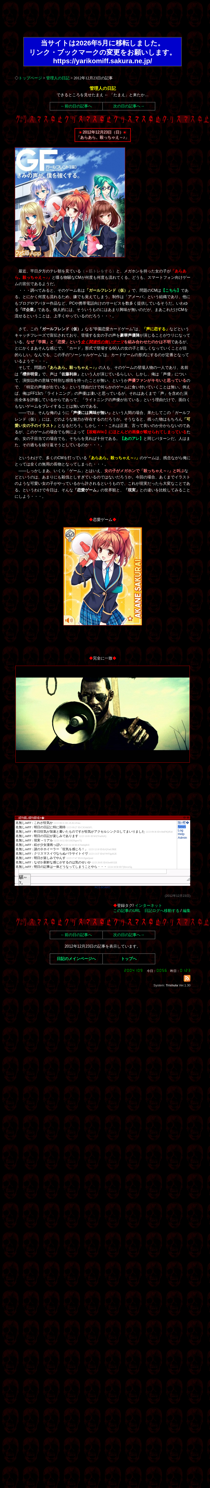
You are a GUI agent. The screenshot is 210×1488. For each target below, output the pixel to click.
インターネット (148, 905)
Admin (182, 837)
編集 (186, 911)
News (182, 826)
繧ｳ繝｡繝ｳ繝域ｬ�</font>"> (96, 844)
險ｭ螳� (183, 822)
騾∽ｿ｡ (23, 880)
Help (181, 834)
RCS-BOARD (102, 887)
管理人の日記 (58, 78)
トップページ (30, 78)
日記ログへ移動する (162, 911)
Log (180, 830)
